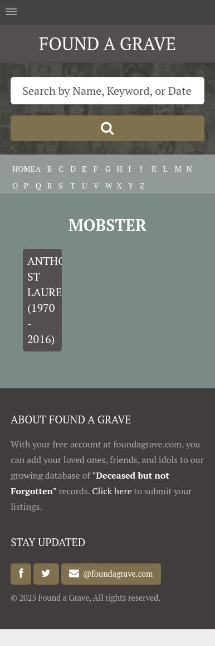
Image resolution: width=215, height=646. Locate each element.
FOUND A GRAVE (107, 43)
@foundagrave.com (116, 573)
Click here (111, 491)
